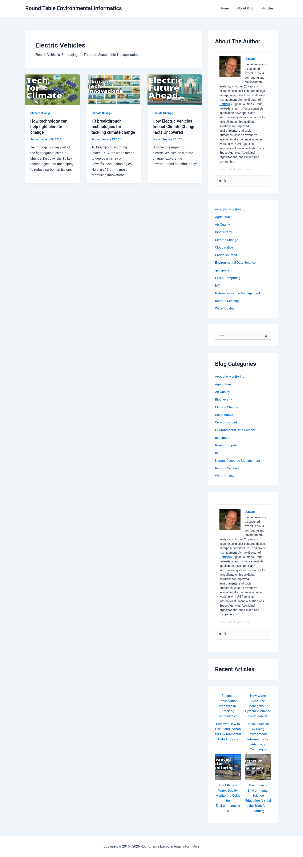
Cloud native (224, 247)
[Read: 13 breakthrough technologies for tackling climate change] (113, 89)
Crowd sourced (226, 255)
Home (228, 8)
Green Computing (228, 277)
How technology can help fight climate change (49, 127)
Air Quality (222, 224)
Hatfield (224, 104)
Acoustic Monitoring (230, 209)
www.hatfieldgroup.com (235, 169)
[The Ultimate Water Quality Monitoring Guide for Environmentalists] (228, 770)
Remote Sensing (227, 300)
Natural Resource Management (238, 292)
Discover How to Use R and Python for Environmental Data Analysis (228, 737)
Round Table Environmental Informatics (73, 8)
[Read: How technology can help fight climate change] (52, 89)
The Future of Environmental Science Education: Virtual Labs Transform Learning (258, 803)
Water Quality (225, 307)
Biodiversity (223, 232)
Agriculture (223, 217)
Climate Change (40, 113)
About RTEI (248, 8)
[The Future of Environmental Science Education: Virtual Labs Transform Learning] (258, 770)
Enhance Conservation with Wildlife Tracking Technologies (228, 704)
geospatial (223, 270)
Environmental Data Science (236, 262)
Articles (268, 8)
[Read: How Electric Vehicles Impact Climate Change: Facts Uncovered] (175, 89)
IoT (217, 285)
